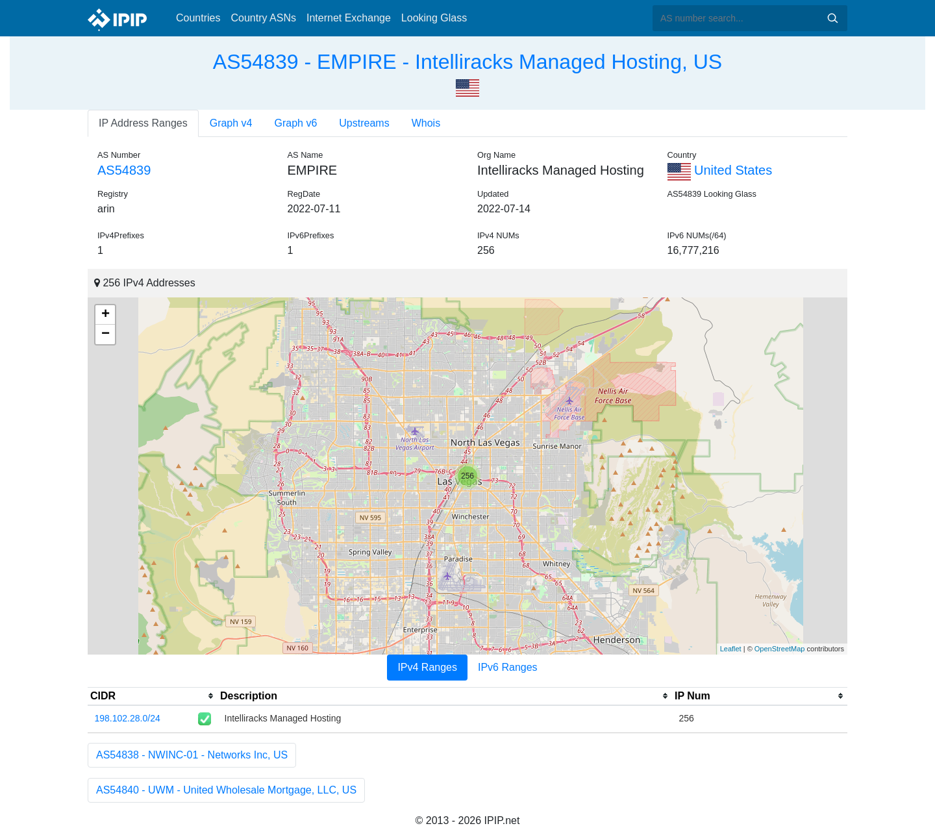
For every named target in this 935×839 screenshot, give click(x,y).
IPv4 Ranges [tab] (427, 667)
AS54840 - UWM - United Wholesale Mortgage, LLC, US (226, 789)
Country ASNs (263, 17)
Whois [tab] (426, 123)
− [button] (105, 334)
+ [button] (105, 315)
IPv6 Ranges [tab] (508, 667)
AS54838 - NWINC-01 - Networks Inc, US (192, 754)
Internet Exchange (348, 17)
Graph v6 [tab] (296, 123)
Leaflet (731, 649)
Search (832, 18)
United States (720, 170)
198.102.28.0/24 (127, 718)
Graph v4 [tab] (231, 123)
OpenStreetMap (779, 649)
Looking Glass (434, 17)
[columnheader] (153, 696)
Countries (198, 17)
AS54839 (124, 170)
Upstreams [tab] (364, 123)
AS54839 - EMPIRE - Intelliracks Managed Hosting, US (467, 61)
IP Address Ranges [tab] (143, 123)
